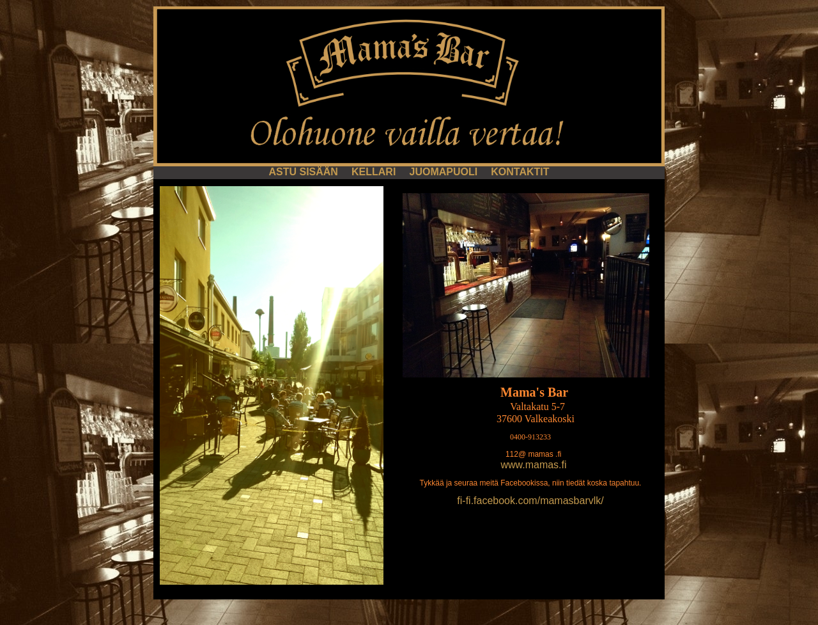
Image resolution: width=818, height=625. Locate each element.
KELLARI (375, 171)
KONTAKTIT (520, 171)
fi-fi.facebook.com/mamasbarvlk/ (530, 500)
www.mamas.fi (533, 464)
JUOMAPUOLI (444, 171)
